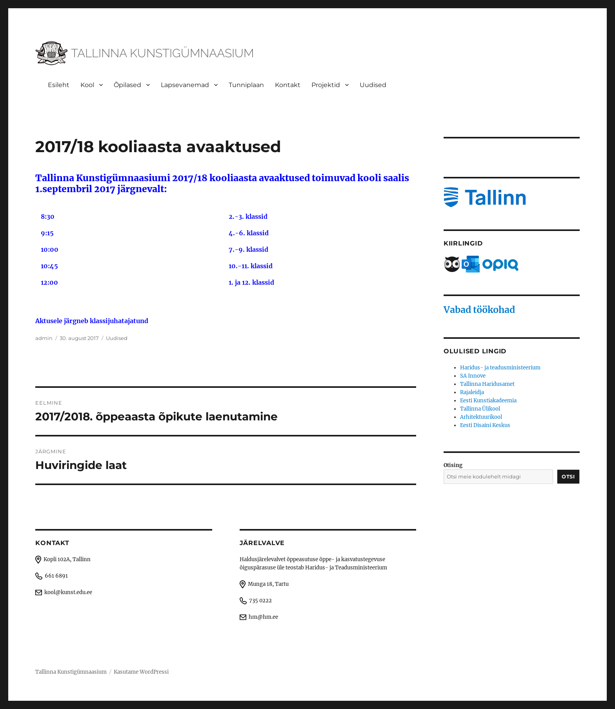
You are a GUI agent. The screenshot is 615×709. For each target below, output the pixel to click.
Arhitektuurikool (481, 417)
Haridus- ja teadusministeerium (500, 367)
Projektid (325, 85)
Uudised (373, 85)
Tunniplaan (246, 85)
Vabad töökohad (479, 309)
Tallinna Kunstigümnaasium (71, 672)
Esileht (58, 85)
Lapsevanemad (185, 85)
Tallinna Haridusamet (487, 384)
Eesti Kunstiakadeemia (488, 400)
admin (44, 338)
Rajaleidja (472, 392)
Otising (453, 465)
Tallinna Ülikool (480, 408)
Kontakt (287, 85)
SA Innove (473, 376)
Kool (87, 85)
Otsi (568, 476)
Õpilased (127, 85)
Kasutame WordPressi (141, 672)
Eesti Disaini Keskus (485, 425)
